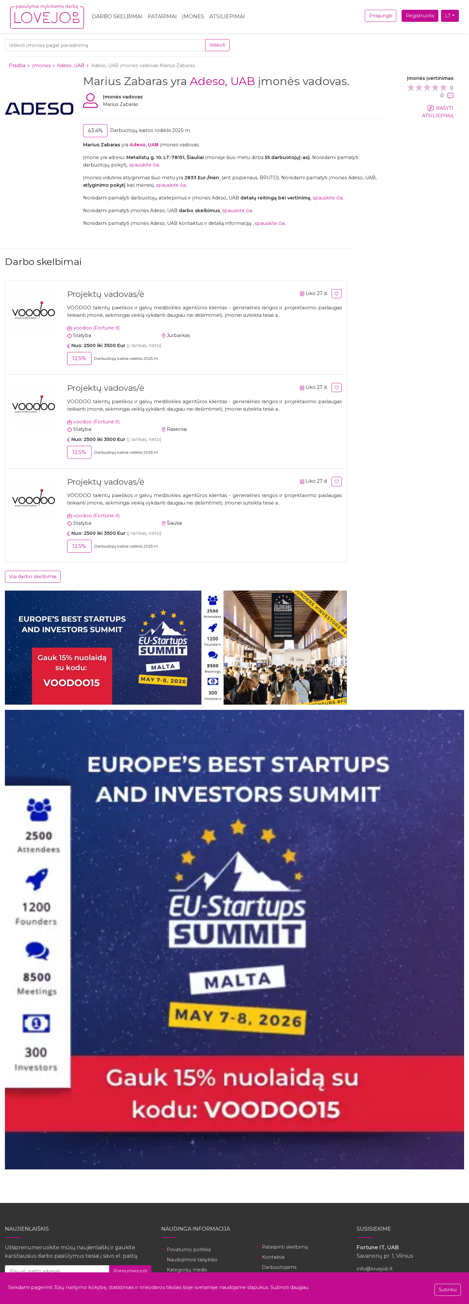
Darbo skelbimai (117, 16)
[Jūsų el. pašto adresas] (57, 1271)
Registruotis (420, 16)
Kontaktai (273, 1257)
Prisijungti (380, 16)
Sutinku (448, 1290)
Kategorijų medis (187, 1270)
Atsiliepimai (227, 16)
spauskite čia (171, 185)
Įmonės (193, 16)
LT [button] (448, 16)
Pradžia (17, 65)
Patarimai (162, 16)
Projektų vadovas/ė (105, 294)
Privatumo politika (189, 1250)
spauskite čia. (144, 165)
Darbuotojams (279, 1267)
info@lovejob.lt (375, 1269)
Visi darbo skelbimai (32, 576)
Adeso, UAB (71, 65)
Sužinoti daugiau (289, 1287)
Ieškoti (217, 45)
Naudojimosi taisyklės (192, 1260)
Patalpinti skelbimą (285, 1247)
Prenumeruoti (130, 1271)
